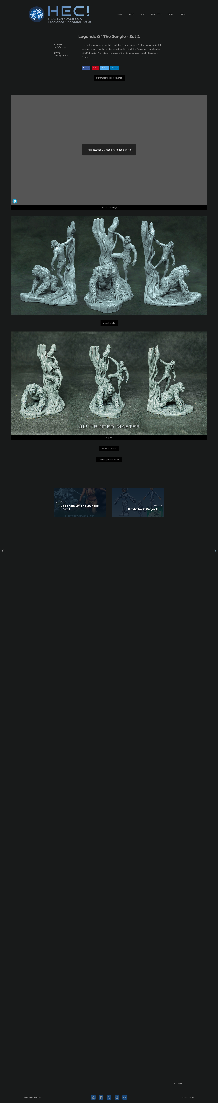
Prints (182, 14)
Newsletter (156, 14)
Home (119, 14)
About (131, 14)
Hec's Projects (60, 47)
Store (170, 14)
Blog (143, 14)
